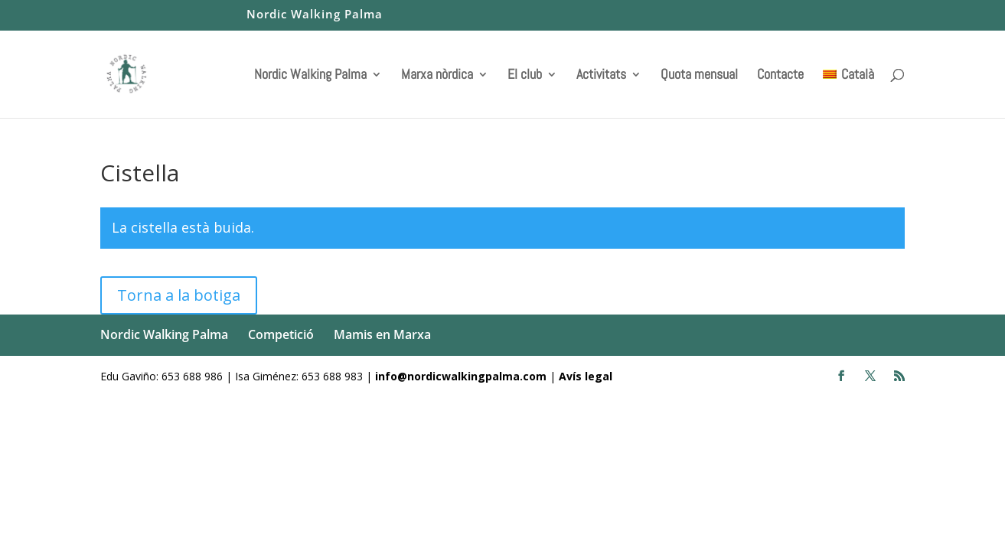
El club (524, 76)
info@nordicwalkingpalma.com (462, 376)
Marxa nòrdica (437, 76)
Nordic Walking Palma (314, 14)
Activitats (601, 76)
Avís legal (585, 376)
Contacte (780, 76)
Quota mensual (699, 76)
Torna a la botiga (178, 295)
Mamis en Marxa (382, 334)
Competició (281, 334)
